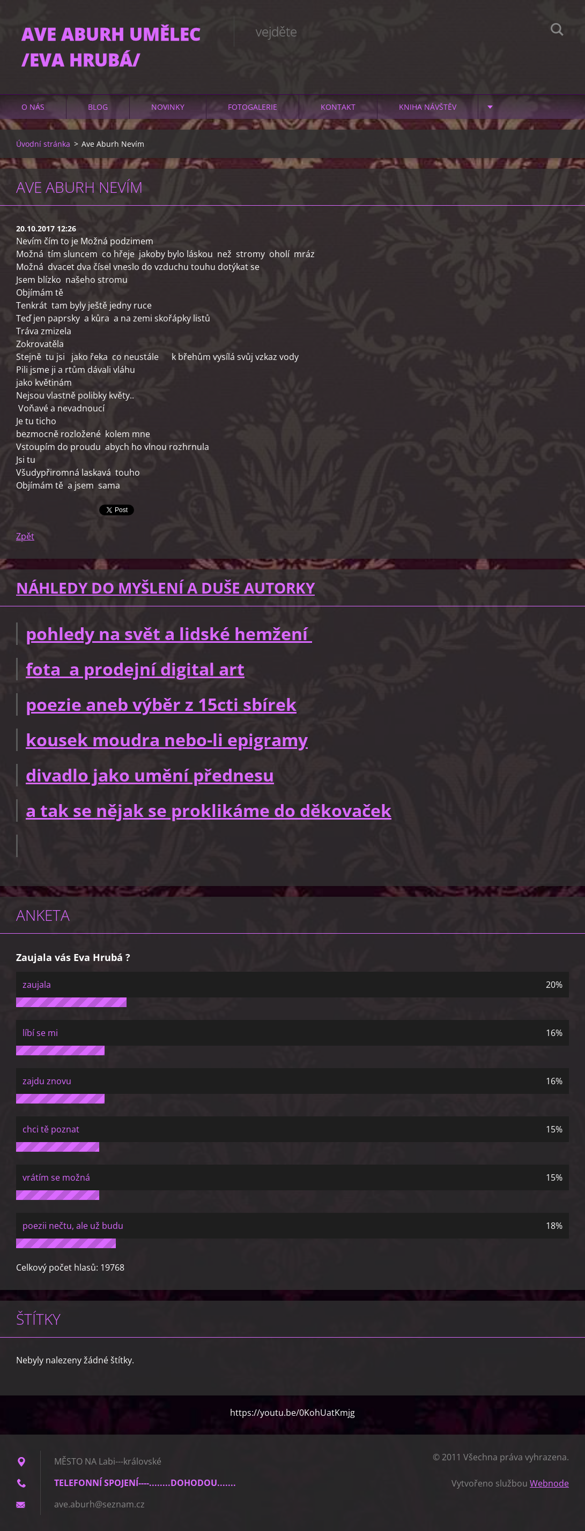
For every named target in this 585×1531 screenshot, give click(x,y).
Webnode (549, 1483)
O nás (33, 107)
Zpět (25, 536)
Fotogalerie (252, 107)
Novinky (167, 107)
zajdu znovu (47, 1081)
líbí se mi (40, 1033)
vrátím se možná (56, 1177)
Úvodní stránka (43, 144)
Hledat (557, 31)
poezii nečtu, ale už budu (73, 1226)
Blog (98, 107)
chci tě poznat (51, 1129)
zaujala (37, 984)
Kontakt (338, 107)
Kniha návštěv (427, 107)
